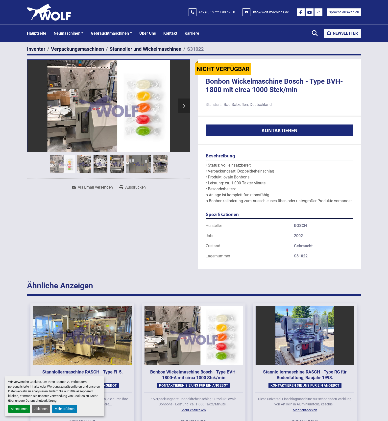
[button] (68, 33)
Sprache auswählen (344, 12)
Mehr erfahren (64, 409)
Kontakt (170, 33)
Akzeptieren (19, 409)
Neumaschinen (67, 33)
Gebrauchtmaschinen (110, 33)
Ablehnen (41, 409)
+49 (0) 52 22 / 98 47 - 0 (216, 12)
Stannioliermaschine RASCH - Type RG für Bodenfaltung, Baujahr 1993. (305, 374)
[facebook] (301, 12)
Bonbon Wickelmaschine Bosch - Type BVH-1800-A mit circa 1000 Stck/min (193, 374)
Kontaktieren (279, 130)
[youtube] (310, 12)
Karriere (192, 33)
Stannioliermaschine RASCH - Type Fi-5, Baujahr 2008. (82, 374)
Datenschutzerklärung (40, 400)
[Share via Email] (92, 187)
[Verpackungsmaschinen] (77, 49)
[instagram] (318, 12)
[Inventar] (36, 49)
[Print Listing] (132, 187)
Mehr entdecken (193, 410)
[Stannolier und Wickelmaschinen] (145, 49)
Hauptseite (36, 33)
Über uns (147, 33)
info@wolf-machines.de (270, 12)
